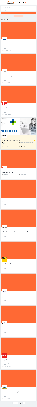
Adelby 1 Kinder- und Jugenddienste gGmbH (11, 360)
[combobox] (18, 7)
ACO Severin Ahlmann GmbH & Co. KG (10, 108)
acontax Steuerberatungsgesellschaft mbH (11, 140)
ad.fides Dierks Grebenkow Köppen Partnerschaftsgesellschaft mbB (16, 231)
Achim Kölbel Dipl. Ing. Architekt (9, 76)
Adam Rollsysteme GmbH (7, 327)
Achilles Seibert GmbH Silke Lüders (9, 44)
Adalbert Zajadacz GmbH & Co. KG (9, 295)
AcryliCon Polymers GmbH (7, 172)
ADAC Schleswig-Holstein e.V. (8, 263)
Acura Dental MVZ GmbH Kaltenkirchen (10, 199)
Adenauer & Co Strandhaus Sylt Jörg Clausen (11, 392)
